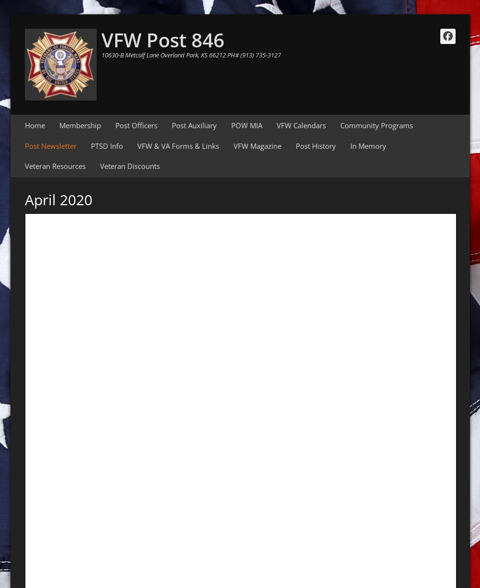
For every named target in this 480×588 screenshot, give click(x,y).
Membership (80, 125)
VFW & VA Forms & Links (178, 146)
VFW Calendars (301, 125)
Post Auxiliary (194, 125)
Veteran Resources (55, 166)
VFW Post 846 (162, 40)
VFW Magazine (257, 146)
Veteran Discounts (130, 166)
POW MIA (246, 125)
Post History (316, 146)
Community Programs (376, 125)
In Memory (368, 146)
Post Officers (136, 125)
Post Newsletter (51, 146)
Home (35, 125)
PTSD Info (107, 146)
